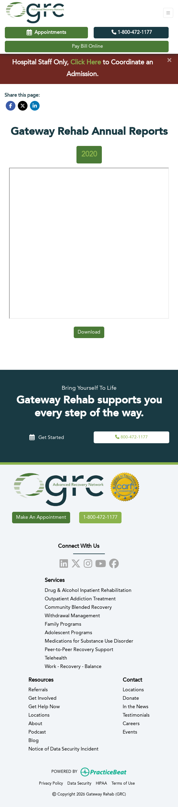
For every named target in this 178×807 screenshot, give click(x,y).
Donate (131, 698)
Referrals (38, 690)
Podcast (37, 732)
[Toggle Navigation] (168, 13)
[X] (76, 562)
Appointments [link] (46, 32)
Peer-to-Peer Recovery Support (79, 649)
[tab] (89, 154)
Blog (33, 740)
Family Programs (63, 624)
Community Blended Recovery (78, 607)
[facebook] (114, 562)
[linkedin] (64, 562)
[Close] (169, 60)
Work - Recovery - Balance (73, 666)
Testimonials (136, 715)
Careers (131, 723)
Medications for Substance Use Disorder (89, 641)
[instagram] (88, 562)
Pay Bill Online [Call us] (87, 46)
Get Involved (42, 698)
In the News (135, 707)
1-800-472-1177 (132, 32)
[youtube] (100, 562)
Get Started (46, 437)
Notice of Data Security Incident (63, 749)
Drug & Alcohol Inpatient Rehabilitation (88, 590)
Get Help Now (44, 707)
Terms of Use (123, 783)
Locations (39, 715)
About (35, 723)
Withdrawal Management (72, 616)
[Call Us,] (131, 437)
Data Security (79, 783)
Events (130, 732)
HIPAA (101, 783)
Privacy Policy (51, 783)
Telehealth (56, 658)
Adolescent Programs (68, 633)
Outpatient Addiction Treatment (80, 599)
